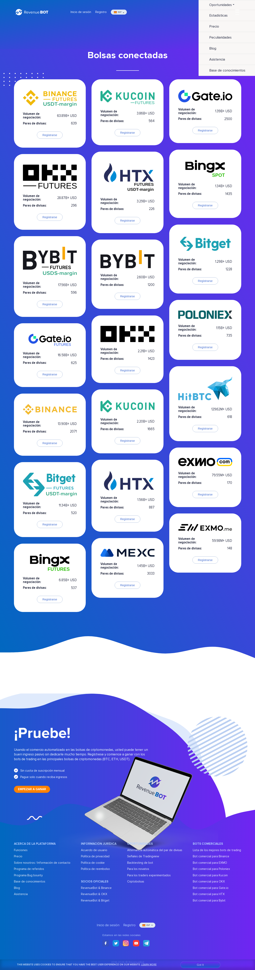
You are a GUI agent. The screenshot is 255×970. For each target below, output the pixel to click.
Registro (101, 12)
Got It (200, 964)
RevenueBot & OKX (94, 894)
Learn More (149, 964)
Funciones (21, 850)
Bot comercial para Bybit (209, 900)
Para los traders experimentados (149, 875)
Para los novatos (138, 869)
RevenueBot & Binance (96, 888)
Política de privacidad (95, 856)
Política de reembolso (95, 869)
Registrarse (49, 135)
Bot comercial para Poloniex (211, 869)
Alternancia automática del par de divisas (154, 850)
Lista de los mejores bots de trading (217, 850)
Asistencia (21, 894)
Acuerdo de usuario (94, 850)
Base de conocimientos (29, 881)
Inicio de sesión (81, 12)
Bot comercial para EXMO (210, 863)
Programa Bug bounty (28, 875)
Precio (18, 856)
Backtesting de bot (140, 863)
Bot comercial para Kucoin (210, 875)
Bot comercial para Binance (211, 856)
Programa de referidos (29, 869)
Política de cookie (93, 863)
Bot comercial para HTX (209, 894)
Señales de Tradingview (143, 856)
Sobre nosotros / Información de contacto (42, 863)
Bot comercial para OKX (209, 881)
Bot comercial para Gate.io (210, 888)
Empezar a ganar (32, 789)
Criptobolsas (135, 881)
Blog (17, 888)
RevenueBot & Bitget (95, 900)
